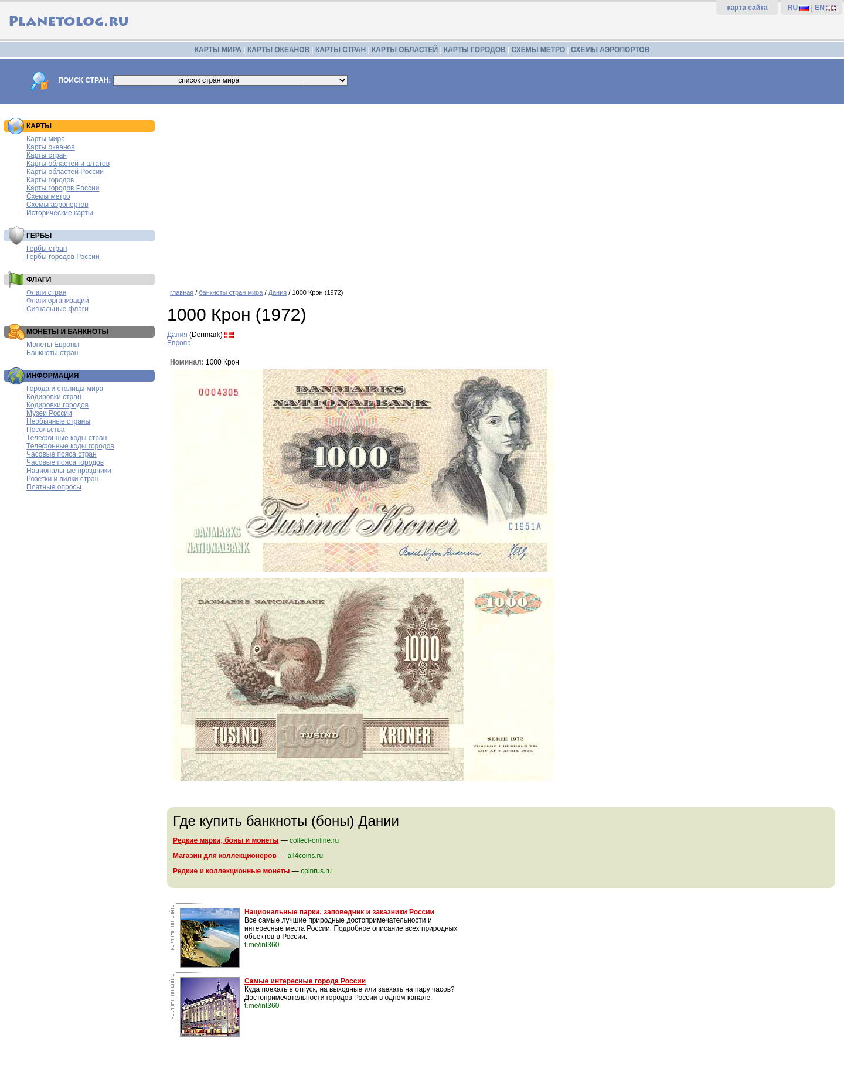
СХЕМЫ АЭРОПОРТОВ (610, 50)
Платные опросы (53, 487)
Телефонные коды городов (70, 446)
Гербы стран (46, 248)
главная (181, 292)
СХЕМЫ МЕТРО (538, 50)
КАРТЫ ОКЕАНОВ (278, 50)
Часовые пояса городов (65, 462)
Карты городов (50, 180)
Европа (179, 343)
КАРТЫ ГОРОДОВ (475, 50)
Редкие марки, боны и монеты (225, 840)
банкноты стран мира (231, 292)
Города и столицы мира (64, 388)
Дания (277, 292)
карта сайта (747, 8)
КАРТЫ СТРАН (340, 50)
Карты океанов (50, 147)
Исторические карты (59, 213)
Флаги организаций (57, 301)
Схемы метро (48, 196)
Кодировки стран (53, 397)
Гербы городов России (63, 257)
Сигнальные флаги (57, 309)
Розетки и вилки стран (62, 479)
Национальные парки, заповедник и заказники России (339, 912)
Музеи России (49, 413)
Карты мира (45, 139)
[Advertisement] (502, 192)
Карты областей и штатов (68, 163)
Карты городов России (62, 188)
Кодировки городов (57, 405)
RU (793, 8)
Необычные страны (58, 421)
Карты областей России (65, 172)
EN (820, 8)
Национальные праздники (68, 471)
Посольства (45, 430)
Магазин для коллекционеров (225, 856)
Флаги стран (46, 292)
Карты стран (46, 155)
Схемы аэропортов (57, 204)
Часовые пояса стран (61, 454)
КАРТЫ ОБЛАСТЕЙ (405, 50)
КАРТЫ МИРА (218, 50)
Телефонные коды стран (66, 438)
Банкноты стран (52, 353)
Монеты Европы (52, 345)
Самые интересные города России (305, 981)
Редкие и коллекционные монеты (231, 871)
